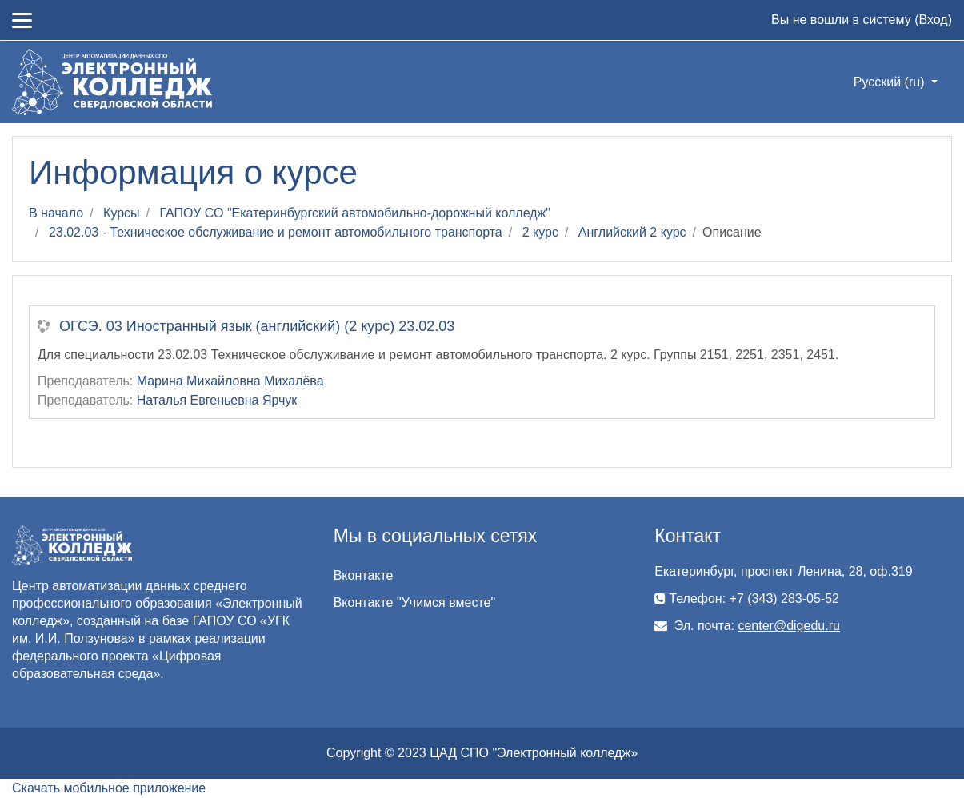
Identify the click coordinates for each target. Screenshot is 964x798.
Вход (932, 19)
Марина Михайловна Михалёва (230, 381)
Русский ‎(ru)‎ (891, 82)
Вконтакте (364, 575)
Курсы (121, 213)
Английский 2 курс (632, 232)
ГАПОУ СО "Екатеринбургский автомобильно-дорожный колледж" (355, 213)
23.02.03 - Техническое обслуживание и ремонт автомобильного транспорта (275, 232)
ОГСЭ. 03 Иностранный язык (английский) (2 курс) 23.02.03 (256, 326)
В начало (56, 213)
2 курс (540, 232)
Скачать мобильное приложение (109, 788)
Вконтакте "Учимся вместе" (414, 602)
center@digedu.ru (788, 625)
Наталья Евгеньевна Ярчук (217, 400)
